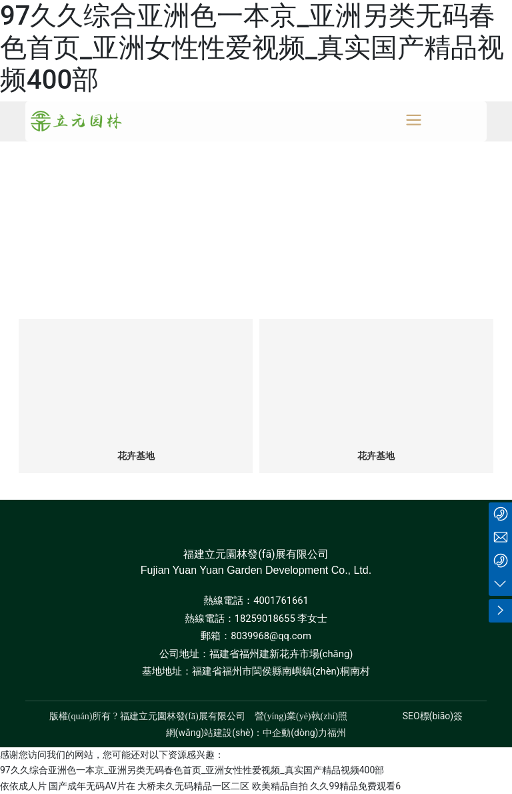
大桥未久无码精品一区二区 (193, 786)
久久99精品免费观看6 (355, 786)
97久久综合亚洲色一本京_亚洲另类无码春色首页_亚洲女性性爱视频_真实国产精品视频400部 (252, 47)
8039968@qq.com (271, 636)
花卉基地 (136, 456)
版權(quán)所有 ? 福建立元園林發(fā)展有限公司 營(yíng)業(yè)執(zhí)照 (198, 716)
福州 (336, 732)
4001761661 (281, 600)
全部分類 (256, 280)
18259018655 (265, 619)
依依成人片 (23, 786)
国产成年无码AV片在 (92, 786)
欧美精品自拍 (280, 786)
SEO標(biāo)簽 (433, 716)
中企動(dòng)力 (295, 732)
